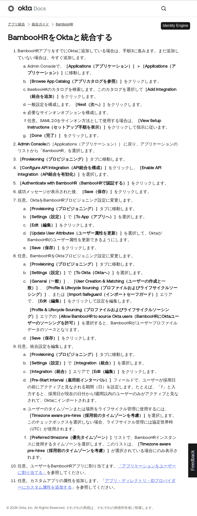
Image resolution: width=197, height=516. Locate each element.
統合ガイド (40, 24)
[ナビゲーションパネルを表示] (187, 8)
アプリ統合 (16, 24)
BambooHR (64, 24)
